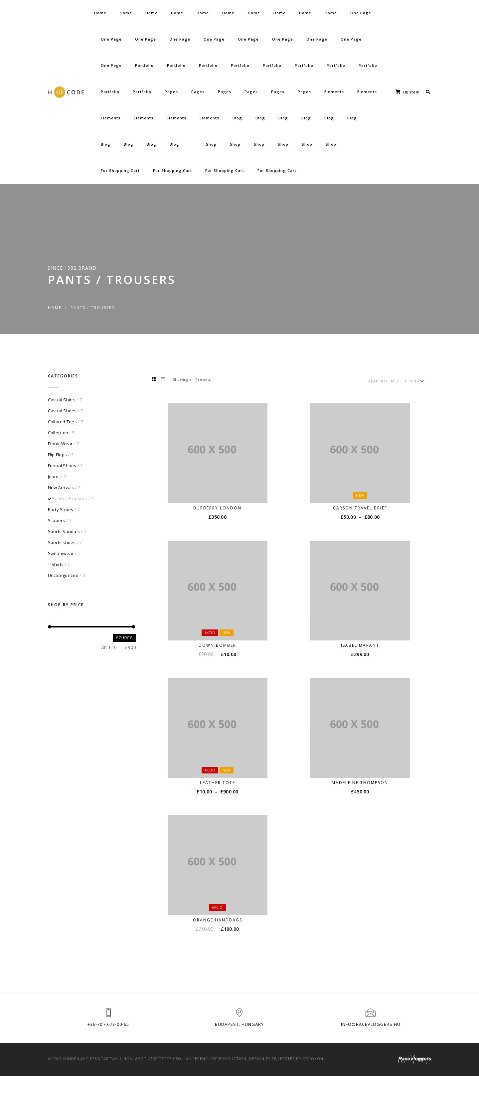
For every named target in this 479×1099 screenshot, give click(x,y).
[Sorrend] (395, 381)
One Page (360, 12)
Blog (237, 117)
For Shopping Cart (120, 170)
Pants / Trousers (69, 498)
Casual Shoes (62, 411)
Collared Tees (62, 422)
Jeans (54, 477)
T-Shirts (56, 564)
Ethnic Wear (60, 444)
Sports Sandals (64, 531)
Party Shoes (61, 509)
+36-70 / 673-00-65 (108, 1024)
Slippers (56, 520)
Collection (58, 433)
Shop (211, 144)
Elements (334, 91)
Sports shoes (62, 542)
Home (100, 12)
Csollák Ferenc (190, 1058)
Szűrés (124, 638)
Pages (171, 91)
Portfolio (144, 65)
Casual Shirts (62, 400)
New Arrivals (61, 487)
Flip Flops (57, 455)
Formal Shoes (62, 466)
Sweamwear (61, 553)
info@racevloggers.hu (370, 1024)
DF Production (229, 1058)
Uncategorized (63, 575)
